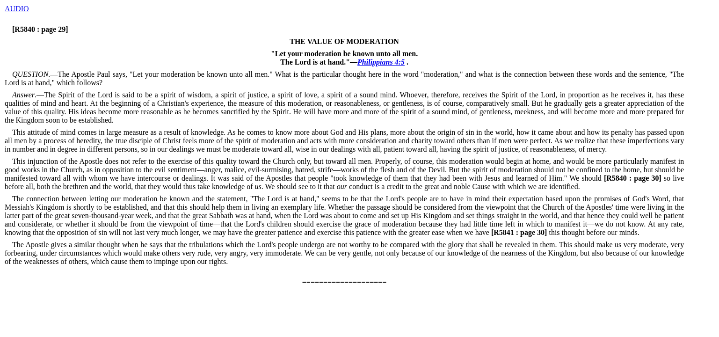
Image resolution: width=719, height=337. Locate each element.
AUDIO (17, 9)
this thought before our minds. (564, 232)
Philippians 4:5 (381, 62)
